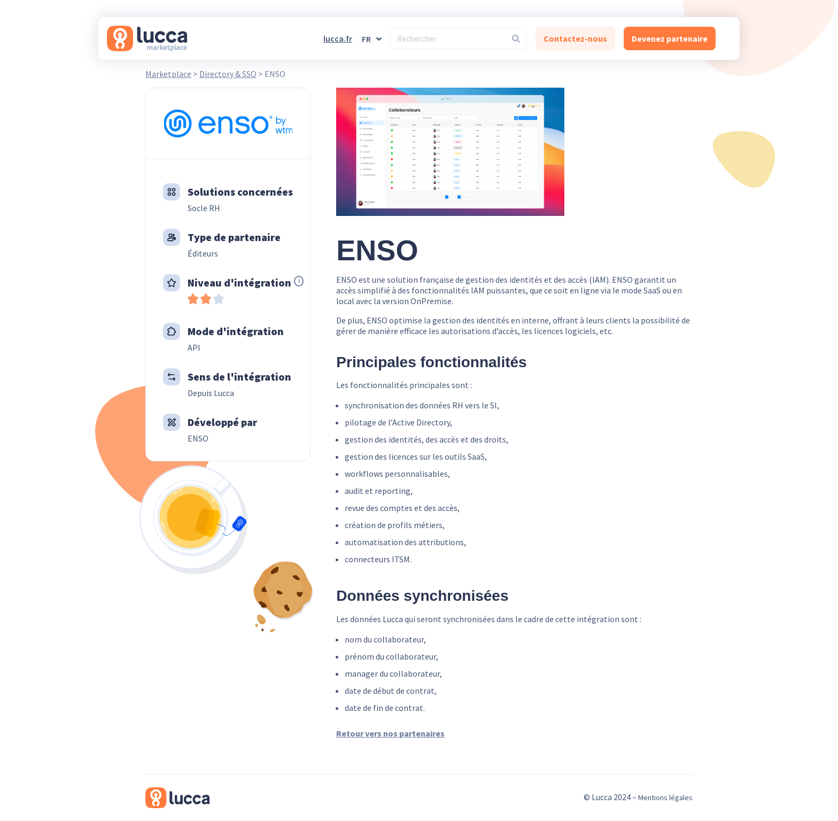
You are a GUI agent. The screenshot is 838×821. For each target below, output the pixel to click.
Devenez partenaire (670, 38)
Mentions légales (665, 797)
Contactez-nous (575, 38)
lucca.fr (337, 38)
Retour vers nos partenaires (390, 733)
